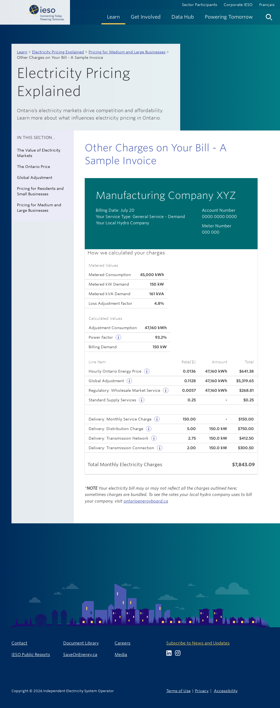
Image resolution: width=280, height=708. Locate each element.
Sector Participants (199, 4)
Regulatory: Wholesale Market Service (124, 390)
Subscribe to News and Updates (198, 643)
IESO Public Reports (30, 654)
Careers (122, 643)
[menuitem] (113, 16)
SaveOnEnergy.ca (80, 654)
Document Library (81, 643)
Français (267, 4)
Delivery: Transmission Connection (121, 448)
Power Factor (101, 337)
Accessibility (226, 690)
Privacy (202, 690)
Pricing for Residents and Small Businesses (40, 191)
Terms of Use (178, 690)
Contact (19, 643)
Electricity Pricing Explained (58, 52)
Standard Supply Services (112, 400)
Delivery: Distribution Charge (116, 428)
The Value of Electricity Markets (38, 153)
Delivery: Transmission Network (118, 438)
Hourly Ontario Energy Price (115, 371)
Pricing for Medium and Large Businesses (127, 52)
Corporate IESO (238, 4)
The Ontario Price (33, 166)
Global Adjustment (34, 177)
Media (121, 654)
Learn (22, 52)
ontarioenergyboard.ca (146, 501)
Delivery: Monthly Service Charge (120, 419)
